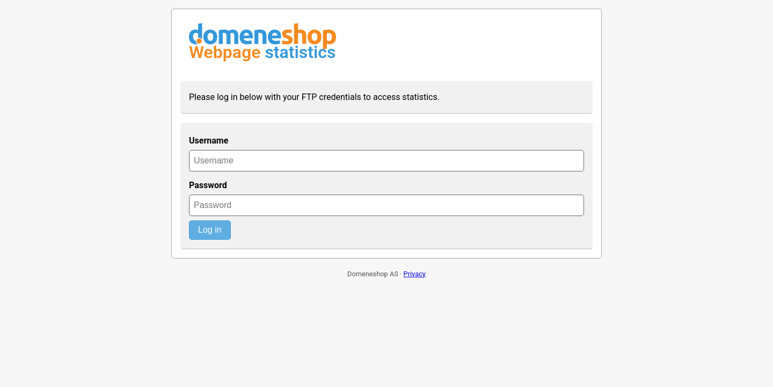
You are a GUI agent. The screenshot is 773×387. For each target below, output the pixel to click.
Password (208, 185)
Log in (210, 229)
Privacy (415, 274)
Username (208, 140)
